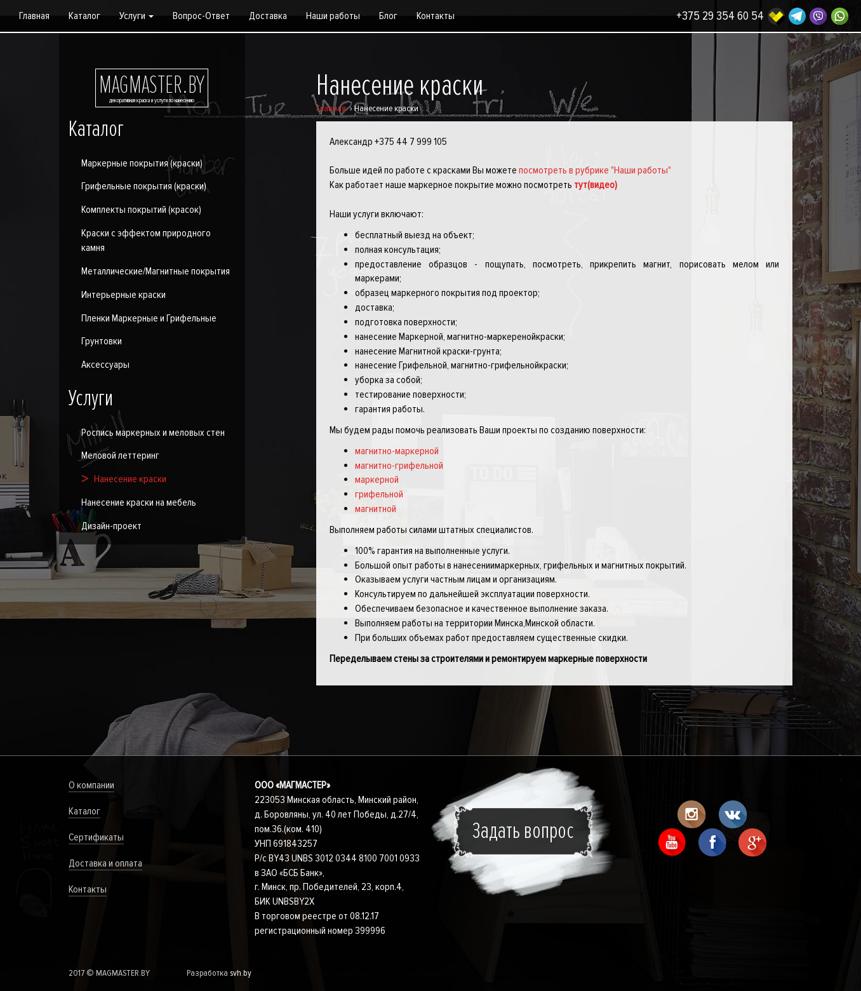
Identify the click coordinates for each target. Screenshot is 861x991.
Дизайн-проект (111, 526)
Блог (388, 16)
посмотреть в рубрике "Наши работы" (595, 170)
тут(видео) (595, 185)
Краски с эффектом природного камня (146, 240)
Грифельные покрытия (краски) (143, 186)
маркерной (377, 479)
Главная (34, 16)
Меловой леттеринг (120, 455)
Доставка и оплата (105, 863)
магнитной (375, 508)
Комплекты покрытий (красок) (141, 209)
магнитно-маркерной (397, 451)
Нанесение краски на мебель (138, 502)
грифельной (379, 494)
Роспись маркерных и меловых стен (153, 432)
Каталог (84, 16)
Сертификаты (96, 837)
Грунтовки (101, 341)
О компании (91, 785)
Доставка (268, 16)
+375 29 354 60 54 (720, 16)
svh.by (240, 972)
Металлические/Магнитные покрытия (155, 271)
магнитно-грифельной (399, 465)
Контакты (436, 16)
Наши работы (333, 16)
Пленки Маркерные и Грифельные (149, 318)
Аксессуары (105, 364)
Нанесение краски (130, 479)
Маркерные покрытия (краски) (142, 163)
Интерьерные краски (123, 294)
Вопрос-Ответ (201, 16)
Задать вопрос (523, 831)
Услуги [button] (136, 16)
